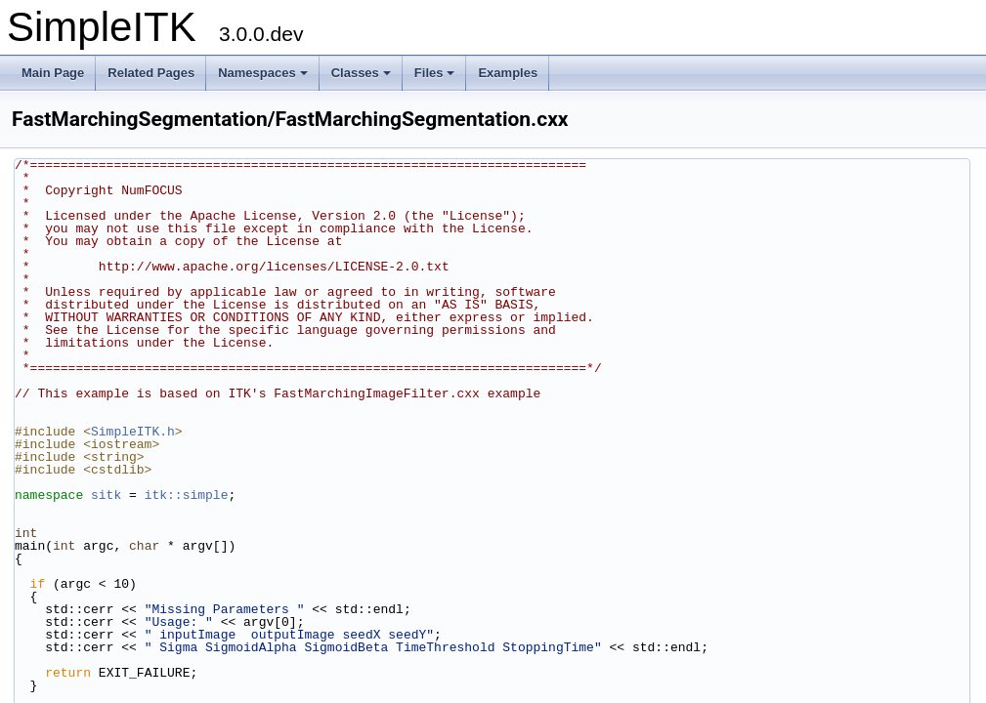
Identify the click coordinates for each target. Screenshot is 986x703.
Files (434, 72)
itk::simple (187, 495)
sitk (106, 495)
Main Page (52, 72)
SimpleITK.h (133, 431)
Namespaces (263, 72)
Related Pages (150, 72)
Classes (361, 72)
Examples (507, 72)
